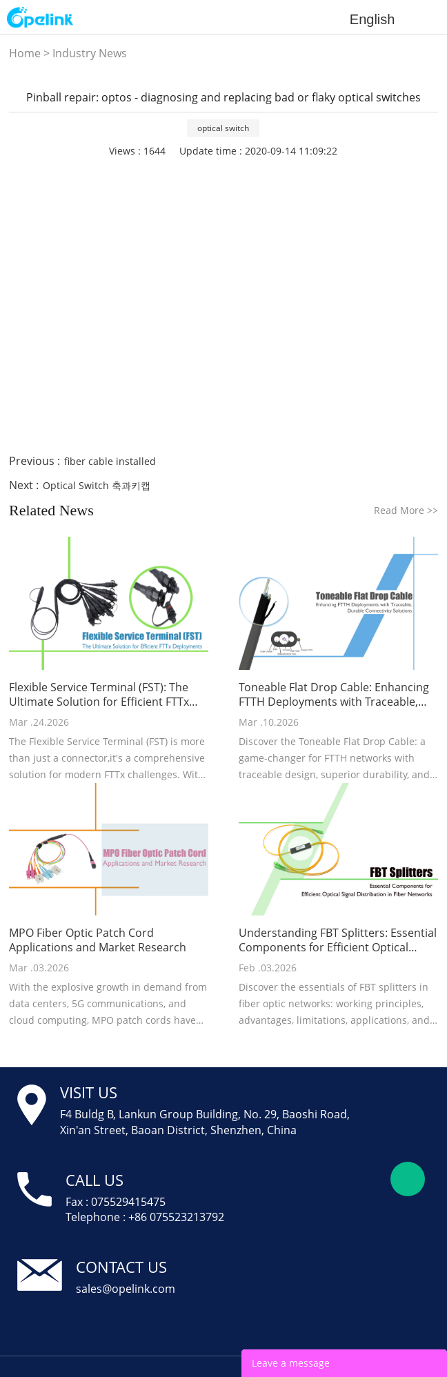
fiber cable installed (110, 461)
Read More (406, 510)
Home (25, 53)
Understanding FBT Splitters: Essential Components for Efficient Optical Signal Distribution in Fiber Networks (338, 940)
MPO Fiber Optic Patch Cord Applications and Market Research (97, 940)
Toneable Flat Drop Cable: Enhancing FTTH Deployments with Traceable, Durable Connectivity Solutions (334, 694)
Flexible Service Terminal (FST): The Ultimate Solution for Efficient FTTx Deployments (99, 694)
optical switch (223, 128)
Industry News (89, 53)
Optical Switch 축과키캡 (96, 485)
